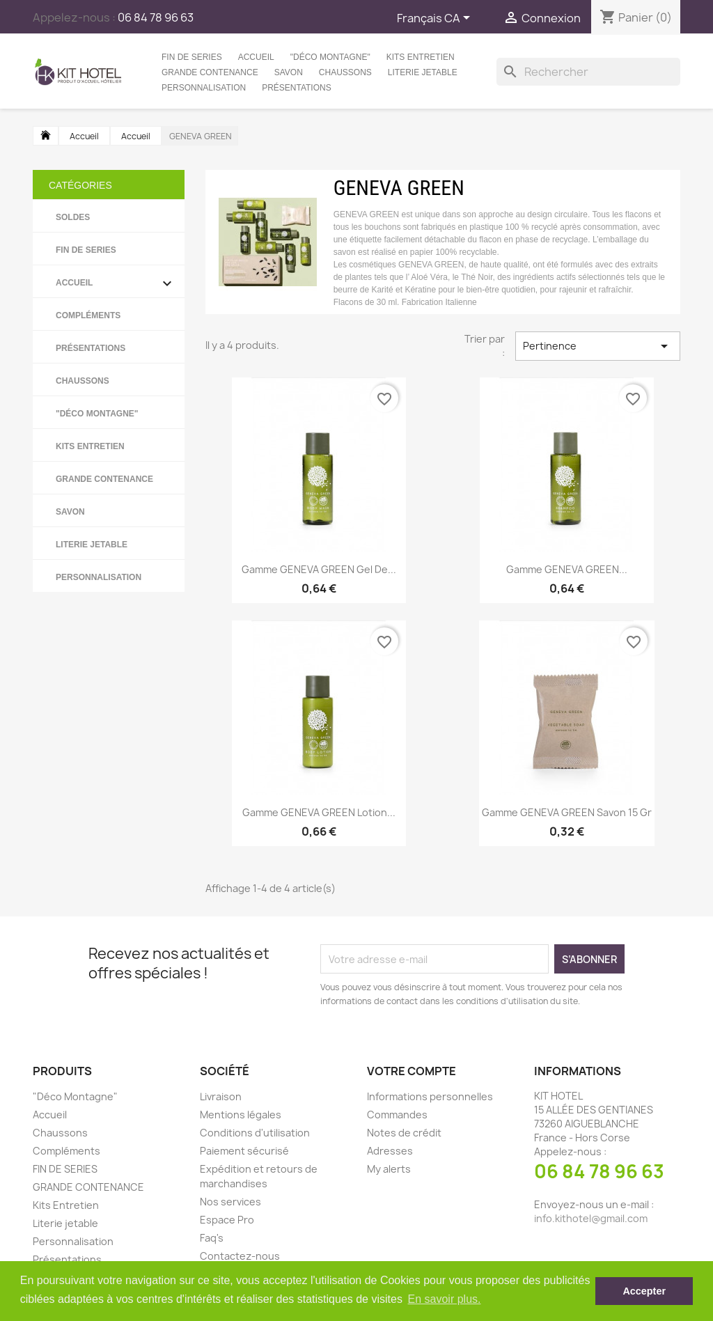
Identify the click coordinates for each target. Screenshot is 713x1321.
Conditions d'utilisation (255, 1132)
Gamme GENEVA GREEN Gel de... (319, 569)
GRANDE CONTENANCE (210, 72)
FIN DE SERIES (192, 57)
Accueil (256, 57)
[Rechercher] (588, 72)
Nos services (230, 1201)
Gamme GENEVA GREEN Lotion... (318, 812)
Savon (288, 72)
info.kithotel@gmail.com (591, 1218)
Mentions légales (240, 1114)
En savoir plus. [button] (444, 1299)
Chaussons (345, 72)
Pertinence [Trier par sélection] (598, 346)
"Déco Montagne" (330, 57)
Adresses (390, 1150)
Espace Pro (227, 1219)
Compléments (88, 315)
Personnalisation (204, 88)
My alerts (389, 1168)
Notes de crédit (404, 1132)
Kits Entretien (420, 57)
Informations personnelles (430, 1096)
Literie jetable (422, 72)
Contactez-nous (240, 1256)
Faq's (212, 1237)
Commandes (397, 1114)
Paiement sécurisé (244, 1150)
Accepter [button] (644, 1291)
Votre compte (411, 1071)
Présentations (296, 88)
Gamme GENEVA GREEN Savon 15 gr (567, 812)
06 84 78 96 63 (599, 1171)
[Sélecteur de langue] (436, 18)
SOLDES (73, 217)
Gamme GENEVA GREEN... (566, 569)
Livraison (221, 1096)
